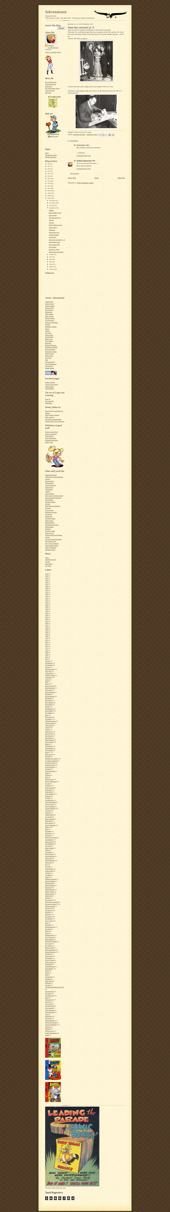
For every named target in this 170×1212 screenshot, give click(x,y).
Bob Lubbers (49, 711)
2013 (49, 183)
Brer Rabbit (48, 713)
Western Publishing (51, 1024)
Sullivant (47, 983)
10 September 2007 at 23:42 (83, 168)
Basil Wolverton (50, 688)
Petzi (46, 923)
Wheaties (48, 1027)
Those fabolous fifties (51, 545)
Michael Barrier (50, 522)
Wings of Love (49, 1031)
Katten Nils (48, 86)
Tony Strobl (48, 1004)
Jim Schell (48, 846)
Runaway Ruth (49, 947)
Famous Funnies (50, 771)
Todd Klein (48, 403)
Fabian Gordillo (50, 318)
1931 (46, 592)
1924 (46, 580)
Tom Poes (48, 1002)
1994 (46, 654)
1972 (46, 642)
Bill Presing (48, 312)
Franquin (47, 796)
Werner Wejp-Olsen (51, 1022)
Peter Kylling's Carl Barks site (54, 411)
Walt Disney (48, 1016)
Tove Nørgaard (49, 1010)
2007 (49, 198)
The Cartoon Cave (50, 541)
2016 (49, 176)
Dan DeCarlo (49, 733)
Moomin (47, 898)
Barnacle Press (49, 481)
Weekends (52, 230)
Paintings (48, 912)
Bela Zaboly (48, 690)
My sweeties (52, 247)
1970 (46, 638)
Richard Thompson (51, 345)
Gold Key (48, 812)
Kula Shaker (49, 564)
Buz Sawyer (48, 717)
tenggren (47, 985)
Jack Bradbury (49, 839)
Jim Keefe (48, 333)
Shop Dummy (49, 968)
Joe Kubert (48, 852)
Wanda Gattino (49, 368)
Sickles (47, 970)
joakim (47, 850)
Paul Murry (48, 916)
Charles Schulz (49, 723)
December (52, 200)
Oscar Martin (49, 341)
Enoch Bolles (49, 500)
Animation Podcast (50, 475)
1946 (46, 609)
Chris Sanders (49, 314)
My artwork (48, 900)
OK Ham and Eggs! (55, 217)
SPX (46, 975)
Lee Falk (47, 866)
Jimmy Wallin (49, 848)
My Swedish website (54, 96)
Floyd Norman (49, 320)
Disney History (49, 417)
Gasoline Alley (49, 800)
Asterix (47, 679)
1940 (46, 605)
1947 (46, 611)
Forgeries (48, 785)
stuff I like (48, 981)
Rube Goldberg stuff (55, 213)
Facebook (48, 769)
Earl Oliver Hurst (50, 763)
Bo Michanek (49, 709)
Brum (46, 715)
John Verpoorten (50, 860)
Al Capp (47, 661)
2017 (49, 173)
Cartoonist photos (50, 721)
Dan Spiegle (48, 738)
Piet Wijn (48, 929)
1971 (46, 640)
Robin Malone (49, 939)
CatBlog (47, 491)
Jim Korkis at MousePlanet (53, 419)
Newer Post (72, 178)
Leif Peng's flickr (50, 518)
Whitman (48, 1029)
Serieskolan (48, 964)
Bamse (47, 684)
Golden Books (49, 814)
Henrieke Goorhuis (50, 326)
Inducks (47, 413)
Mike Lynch (48, 339)
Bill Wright (48, 700)
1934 (46, 596)
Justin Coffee (49, 335)
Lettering (48, 873)
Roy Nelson (48, 946)
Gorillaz (47, 561)
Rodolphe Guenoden (51, 347)
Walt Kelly (48, 1018)
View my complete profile (53, 52)
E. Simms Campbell (51, 761)
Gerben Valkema (50, 808)
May (50, 262)
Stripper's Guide (50, 531)
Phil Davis (48, 925)
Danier (47, 744)
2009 (49, 193)
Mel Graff (48, 887)
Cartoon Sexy (49, 487)
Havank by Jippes (54, 249)
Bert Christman (49, 692)
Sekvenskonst (56, 12)
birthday (47, 706)
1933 (46, 594)
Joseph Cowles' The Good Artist (54, 421)
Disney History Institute (52, 415)
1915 (46, 573)
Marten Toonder (50, 881)
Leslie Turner (49, 871)
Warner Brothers (50, 1020)
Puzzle (47, 933)
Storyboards (48, 977)
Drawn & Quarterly (51, 434)
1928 (46, 586)
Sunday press (49, 442)
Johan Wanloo (49, 854)
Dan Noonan (49, 736)
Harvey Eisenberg (50, 825)
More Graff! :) (53, 227)
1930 (46, 590)
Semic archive (49, 962)
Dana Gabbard (49, 740)
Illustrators (48, 833)
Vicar (46, 1014)
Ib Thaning (48, 831)
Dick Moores (49, 750)
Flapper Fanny (49, 779)
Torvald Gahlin (49, 1006)
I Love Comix (49, 510)
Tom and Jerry (49, 999)
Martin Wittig (49, 337)
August (51, 254)
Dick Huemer (49, 748)
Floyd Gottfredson (50, 781)
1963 (46, 630)
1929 (46, 588)
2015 (49, 178)
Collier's (47, 729)
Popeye (47, 931)
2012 (49, 186)
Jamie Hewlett (49, 842)
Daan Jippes (48, 731)
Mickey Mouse (49, 891)
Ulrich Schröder (50, 362)
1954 (46, 615)
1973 (46, 644)
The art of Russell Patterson (53, 539)
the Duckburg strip (54, 242)
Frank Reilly (49, 792)
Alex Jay (47, 399)
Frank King (48, 790)
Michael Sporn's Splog (52, 525)
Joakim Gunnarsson (53, 46)
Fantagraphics (49, 436)
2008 (49, 195)
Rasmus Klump (49, 935)
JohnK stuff (48, 516)
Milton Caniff (49, 894)
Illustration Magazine (51, 440)
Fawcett (47, 775)
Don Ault (48, 756)
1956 (46, 619)
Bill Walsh (48, 698)
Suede (47, 557)
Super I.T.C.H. (49, 533)
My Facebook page (51, 82)
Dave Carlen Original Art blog (54, 495)
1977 (46, 648)
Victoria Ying (49, 366)
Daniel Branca (49, 742)
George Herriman (50, 802)
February (52, 269)
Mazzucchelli (49, 883)
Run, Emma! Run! (54, 244)
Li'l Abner (48, 875)
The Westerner (49, 995)
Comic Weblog (49, 493)
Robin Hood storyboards (56, 252)
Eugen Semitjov (50, 767)
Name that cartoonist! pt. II (57, 240)
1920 (46, 576)
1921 (46, 578)
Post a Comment (74, 173)
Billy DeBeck (49, 702)
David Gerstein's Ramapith (53, 498)
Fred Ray (48, 798)
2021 (49, 166)
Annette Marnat (49, 306)
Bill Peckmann (49, 696)
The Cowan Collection (52, 543)
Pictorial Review (50, 927)
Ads (46, 659)
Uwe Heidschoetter (51, 364)
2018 (49, 171)
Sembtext (48, 529)
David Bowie (49, 746)
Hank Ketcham (49, 819)
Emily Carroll (49, 316)
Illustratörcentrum (50, 84)
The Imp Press (49, 991)
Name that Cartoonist (51, 902)
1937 (46, 600)
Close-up (47, 727)
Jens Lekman (53, 215)
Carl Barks (48, 719)
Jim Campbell (49, 401)
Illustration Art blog (51, 512)
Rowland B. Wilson (51, 941)
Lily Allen (48, 566)
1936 (46, 598)
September (52, 208)
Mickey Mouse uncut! (55, 225)
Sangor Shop (49, 956)
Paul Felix (48, 343)
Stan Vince (48, 358)
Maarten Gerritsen (50, 879)
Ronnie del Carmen (51, 351)
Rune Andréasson (50, 950)
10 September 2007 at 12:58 (83, 155)
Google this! (52, 237)
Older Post (121, 178)
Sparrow (51, 222)
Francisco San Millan (51, 322)
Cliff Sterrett (49, 725)
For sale (47, 783)
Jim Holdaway (49, 844)
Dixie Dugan (49, 754)
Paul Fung (48, 914)
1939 (46, 603)
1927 (46, 584)
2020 (49, 169)
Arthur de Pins (49, 308)
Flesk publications (50, 438)
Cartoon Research (50, 485)
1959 (46, 623)
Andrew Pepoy (49, 304)
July (50, 257)
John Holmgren (49, 856)
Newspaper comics (50, 904)
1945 (46, 607)
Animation (48, 677)
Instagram (48, 92)
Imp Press (48, 835)
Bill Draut (48, 694)
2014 (49, 181)
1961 (46, 625)
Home (47, 153)
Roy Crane (48, 943)
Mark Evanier (49, 520)
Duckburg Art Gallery (51, 758)
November (52, 203)
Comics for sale (49, 90)
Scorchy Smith (49, 960)
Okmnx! (51, 220)
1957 (46, 621)
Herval (47, 329)
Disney (47, 752)
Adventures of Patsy (51, 155)
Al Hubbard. (49, 663)
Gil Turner (48, 810)
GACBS (47, 504)
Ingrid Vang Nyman (51, 837)
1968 (46, 636)
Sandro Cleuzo (49, 353)
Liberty (47, 877)
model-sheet (48, 896)
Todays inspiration (50, 547)
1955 (46, 617)
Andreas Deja (49, 301)
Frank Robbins (49, 388)
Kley (46, 864)
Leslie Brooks (49, 869)
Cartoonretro (49, 489)
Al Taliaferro (49, 665)
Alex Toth (48, 671)
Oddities (51, 210)
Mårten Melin (49, 527)
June (50, 259)
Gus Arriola (48, 817)
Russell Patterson (50, 952)
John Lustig (48, 858)
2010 (49, 190)
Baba (46, 681)
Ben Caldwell (49, 310)
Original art (48, 910)
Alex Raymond (49, 669)
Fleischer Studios (50, 502)
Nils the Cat (48, 908)
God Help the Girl (50, 559)
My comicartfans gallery (52, 88)
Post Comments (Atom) (85, 183)
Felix (46, 777)
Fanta (46, 773)
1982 (46, 652)
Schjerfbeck (48, 958)
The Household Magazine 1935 (54, 987)
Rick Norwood (49, 937)
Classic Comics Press (51, 384)
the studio (48, 993)
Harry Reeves (49, 823)
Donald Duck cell (54, 232)
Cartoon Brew (49, 483)
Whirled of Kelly (50, 550)
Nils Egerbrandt (50, 906)
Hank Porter (48, 821)
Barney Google (49, 686)
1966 (46, 632)
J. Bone (47, 331)
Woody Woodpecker (51, 1033)
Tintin (47, 997)
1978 (46, 650)
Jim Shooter (48, 514)
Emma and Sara (50, 765)
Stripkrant (48, 979)
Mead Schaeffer (50, 885)
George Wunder (50, 806)
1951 (46, 613)
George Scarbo (49, 804)
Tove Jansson (49, 1008)
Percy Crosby (49, 921)
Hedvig (47, 827)
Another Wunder (54, 235)
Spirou (47, 972)
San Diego (48, 954)
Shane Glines (49, 356)
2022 (49, 164)
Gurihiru (47, 324)
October (51, 205)
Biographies (48, 704)
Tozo (46, 360)
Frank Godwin (49, 386)
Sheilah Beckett (49, 966)
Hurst (46, 829)
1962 (46, 628)
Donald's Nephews (50, 157)
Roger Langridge (50, 349)
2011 (49, 188)
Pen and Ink (48, 918)
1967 (46, 634)
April (51, 264)
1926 (46, 582)
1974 (46, 646)
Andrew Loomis (50, 382)
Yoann (47, 1035)
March (51, 266)
